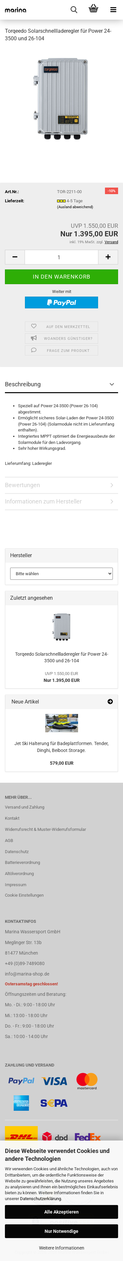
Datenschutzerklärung (40, 1198)
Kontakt (12, 818)
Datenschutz (17, 851)
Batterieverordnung (22, 862)
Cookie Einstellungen (24, 895)
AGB (9, 840)
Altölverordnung (19, 873)
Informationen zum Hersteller (43, 501)
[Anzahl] (61, 257)
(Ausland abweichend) (75, 207)
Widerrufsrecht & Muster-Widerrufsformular (45, 829)
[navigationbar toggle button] (113, 10)
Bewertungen (22, 485)
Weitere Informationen (61, 1248)
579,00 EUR (61, 763)
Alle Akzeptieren (61, 1212)
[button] (15, 257)
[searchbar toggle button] (74, 10)
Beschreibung (23, 384)
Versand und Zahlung (24, 807)
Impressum (15, 884)
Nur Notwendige (61, 1231)
